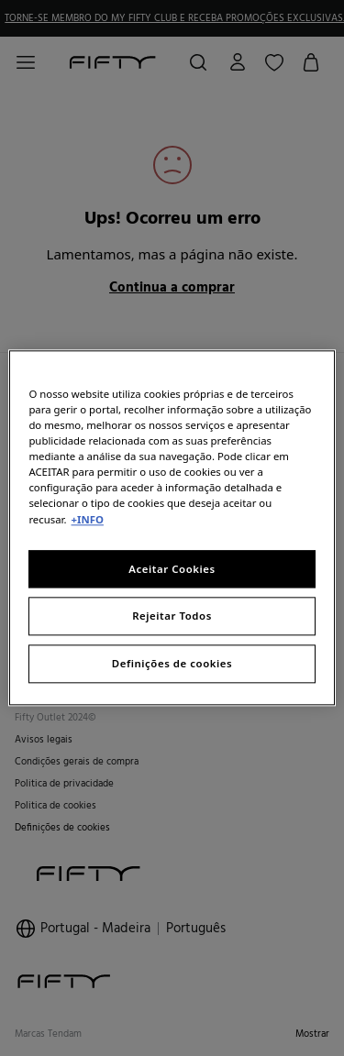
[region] (171, 527)
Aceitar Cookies (171, 569)
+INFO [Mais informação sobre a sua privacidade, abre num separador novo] (88, 519)
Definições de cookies (172, 664)
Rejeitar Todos (172, 616)
